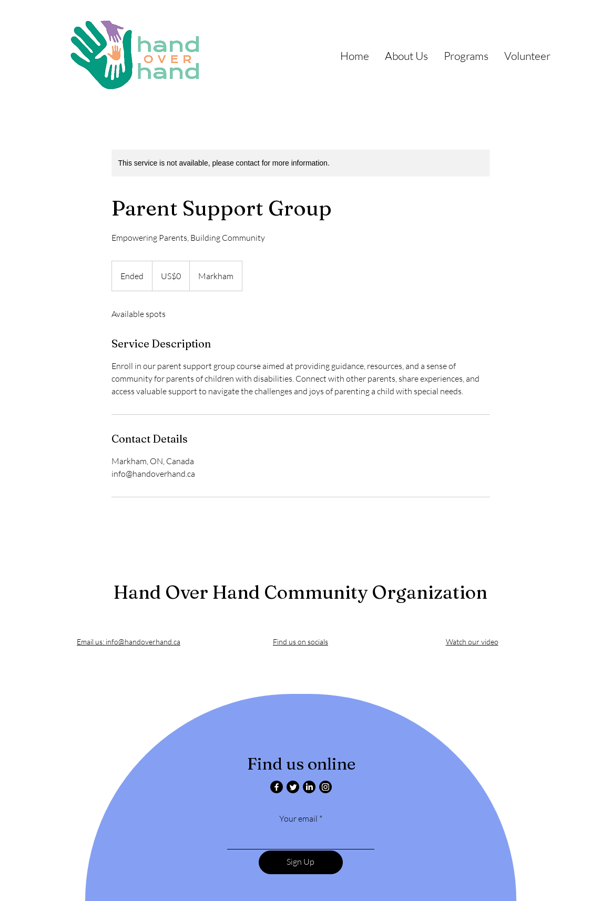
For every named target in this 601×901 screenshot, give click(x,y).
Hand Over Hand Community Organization (300, 592)
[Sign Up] (301, 862)
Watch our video (472, 641)
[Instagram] (325, 787)
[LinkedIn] (309, 787)
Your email (298, 818)
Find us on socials (300, 641)
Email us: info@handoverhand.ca (128, 641)
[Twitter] (293, 787)
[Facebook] (276, 787)
